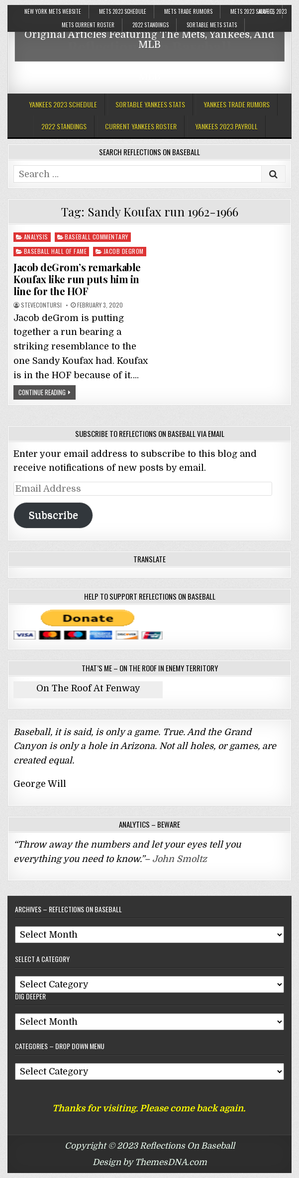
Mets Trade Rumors (188, 11)
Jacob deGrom (123, 251)
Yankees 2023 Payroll (226, 126)
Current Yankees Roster (141, 126)
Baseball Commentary (96, 236)
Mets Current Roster (88, 25)
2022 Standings (150, 25)
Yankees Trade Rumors (236, 104)
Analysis (36, 236)
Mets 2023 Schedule (122, 11)
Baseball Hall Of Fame (55, 251)
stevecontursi (41, 305)
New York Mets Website (52, 11)
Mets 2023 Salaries (252, 11)
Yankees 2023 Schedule (63, 104)
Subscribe (53, 515)
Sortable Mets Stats (212, 25)
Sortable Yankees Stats (150, 104)
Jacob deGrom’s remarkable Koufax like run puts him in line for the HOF (77, 279)
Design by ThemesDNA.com (150, 1162)
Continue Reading (42, 392)
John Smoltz (179, 859)
